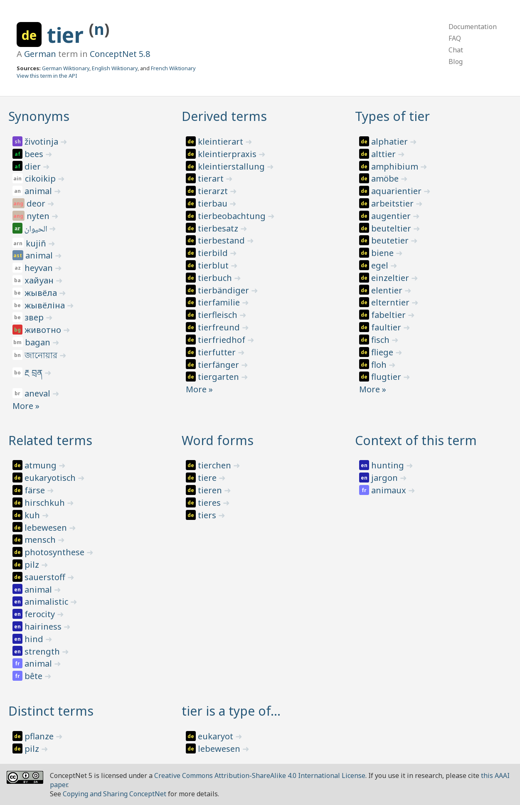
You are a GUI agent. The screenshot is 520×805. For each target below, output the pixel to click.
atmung (42, 465)
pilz (33, 564)
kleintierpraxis (228, 154)
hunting (388, 465)
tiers (208, 515)
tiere (208, 477)
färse (36, 490)
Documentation (473, 26)
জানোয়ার (42, 355)
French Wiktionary (173, 68)
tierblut (214, 265)
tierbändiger (224, 290)
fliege (383, 352)
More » (25, 405)
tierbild (214, 252)
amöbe (386, 178)
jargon (385, 477)
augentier (392, 216)
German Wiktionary (65, 68)
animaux (389, 490)
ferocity (41, 614)
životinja (42, 141)
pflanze (40, 736)
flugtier (387, 376)
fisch (381, 339)
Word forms (218, 440)
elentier (387, 290)
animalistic (47, 601)
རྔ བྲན (34, 372)
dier (34, 166)
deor (37, 203)
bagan (38, 342)
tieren (211, 490)
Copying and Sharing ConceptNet (114, 793)
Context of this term (416, 440)
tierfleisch (218, 314)
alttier (384, 154)
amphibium (395, 166)
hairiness (44, 626)
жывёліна (46, 305)
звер (35, 317)
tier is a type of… (231, 710)
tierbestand (222, 240)
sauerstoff (46, 577)
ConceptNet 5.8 (120, 53)
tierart (212, 178)
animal (39, 191)
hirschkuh (46, 502)
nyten (39, 216)
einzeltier (391, 277)
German (40, 53)
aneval (38, 393)
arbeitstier (393, 203)
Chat (456, 49)
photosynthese (55, 552)
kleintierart (221, 141)
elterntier (391, 302)
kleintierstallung (232, 166)
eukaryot (216, 736)
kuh (33, 515)
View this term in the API (47, 75)
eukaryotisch (51, 477)
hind (35, 639)
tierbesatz (219, 228)
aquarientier (397, 191)
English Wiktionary (115, 68)
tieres (210, 502)
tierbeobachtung (233, 216)
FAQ (455, 38)
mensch (41, 539)
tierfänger (219, 364)
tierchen (215, 465)
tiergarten (219, 376)
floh (380, 364)
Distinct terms (51, 710)
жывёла (42, 292)
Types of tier (392, 116)
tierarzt (214, 191)
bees (35, 154)
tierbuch (216, 277)
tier (68, 35)
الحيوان (36, 230)
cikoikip (41, 178)
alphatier (390, 141)
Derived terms (224, 116)
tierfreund (220, 327)
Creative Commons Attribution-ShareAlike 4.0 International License (259, 775)
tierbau (213, 203)
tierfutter (218, 352)
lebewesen (47, 527)
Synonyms (38, 116)
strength (43, 651)
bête (34, 676)
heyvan (40, 267)
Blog (456, 61)
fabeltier (389, 314)
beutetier (391, 240)
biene (383, 252)
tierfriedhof (222, 339)
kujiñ (37, 243)
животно (44, 329)
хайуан (40, 280)
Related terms (50, 440)
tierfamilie (220, 302)
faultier (387, 327)
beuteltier (392, 228)
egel (380, 265)
